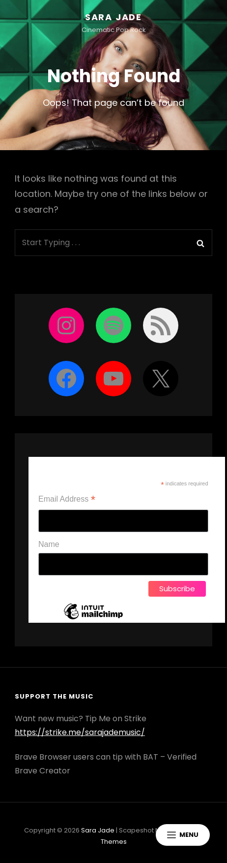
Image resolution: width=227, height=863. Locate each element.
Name (48, 544)
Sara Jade (113, 17)
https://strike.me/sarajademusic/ (80, 732)
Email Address (66, 500)
